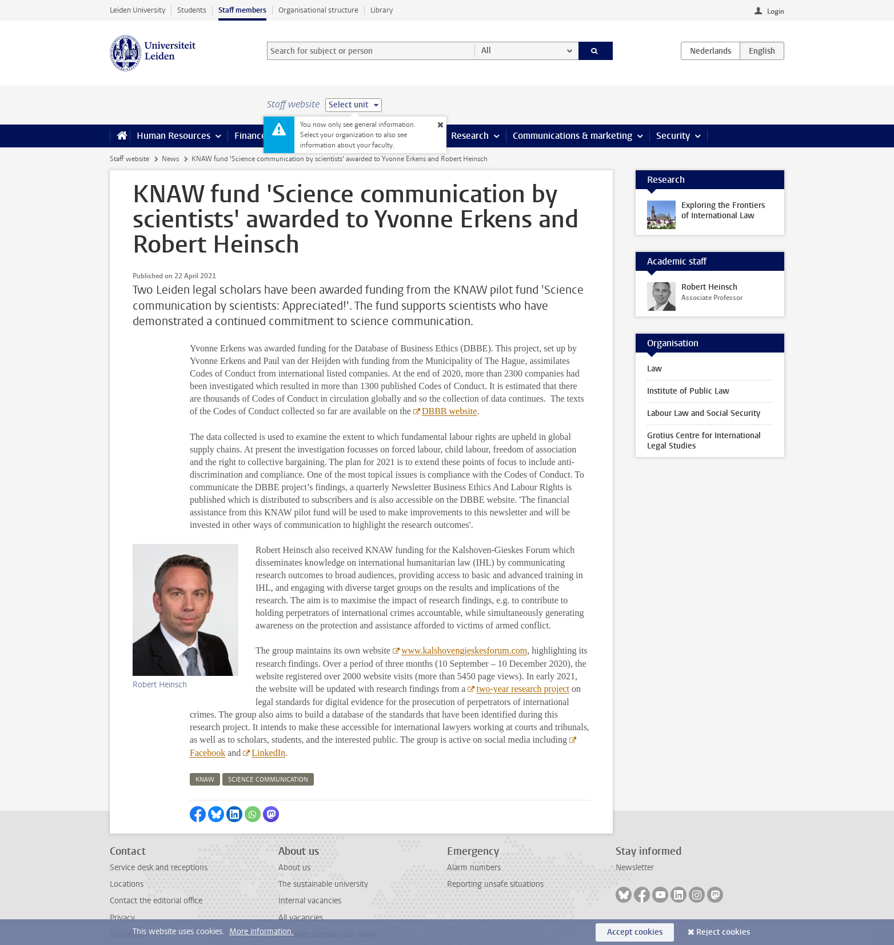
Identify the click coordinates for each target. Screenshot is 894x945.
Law (654, 368)
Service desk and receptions (158, 841)
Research (470, 136)
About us (294, 841)
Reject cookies (723, 932)
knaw (204, 754)
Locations (126, 858)
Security (673, 136)
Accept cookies (634, 932)
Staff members (242, 10)
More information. (261, 931)
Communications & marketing (572, 136)
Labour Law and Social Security (703, 413)
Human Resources (173, 136)
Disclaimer (128, 908)
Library (381, 10)
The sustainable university (323, 858)
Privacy (122, 892)
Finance (250, 136)
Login (775, 11)
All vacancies (300, 892)
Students (191, 10)
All (486, 50)
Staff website (129, 158)
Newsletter (635, 841)
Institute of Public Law (688, 391)
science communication (268, 754)
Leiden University (137, 10)
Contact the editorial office (156, 875)
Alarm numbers (474, 841)
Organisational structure (318, 10)
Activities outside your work (327, 908)
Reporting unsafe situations (495, 858)
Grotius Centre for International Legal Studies (704, 440)
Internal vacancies (309, 875)
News (170, 158)
